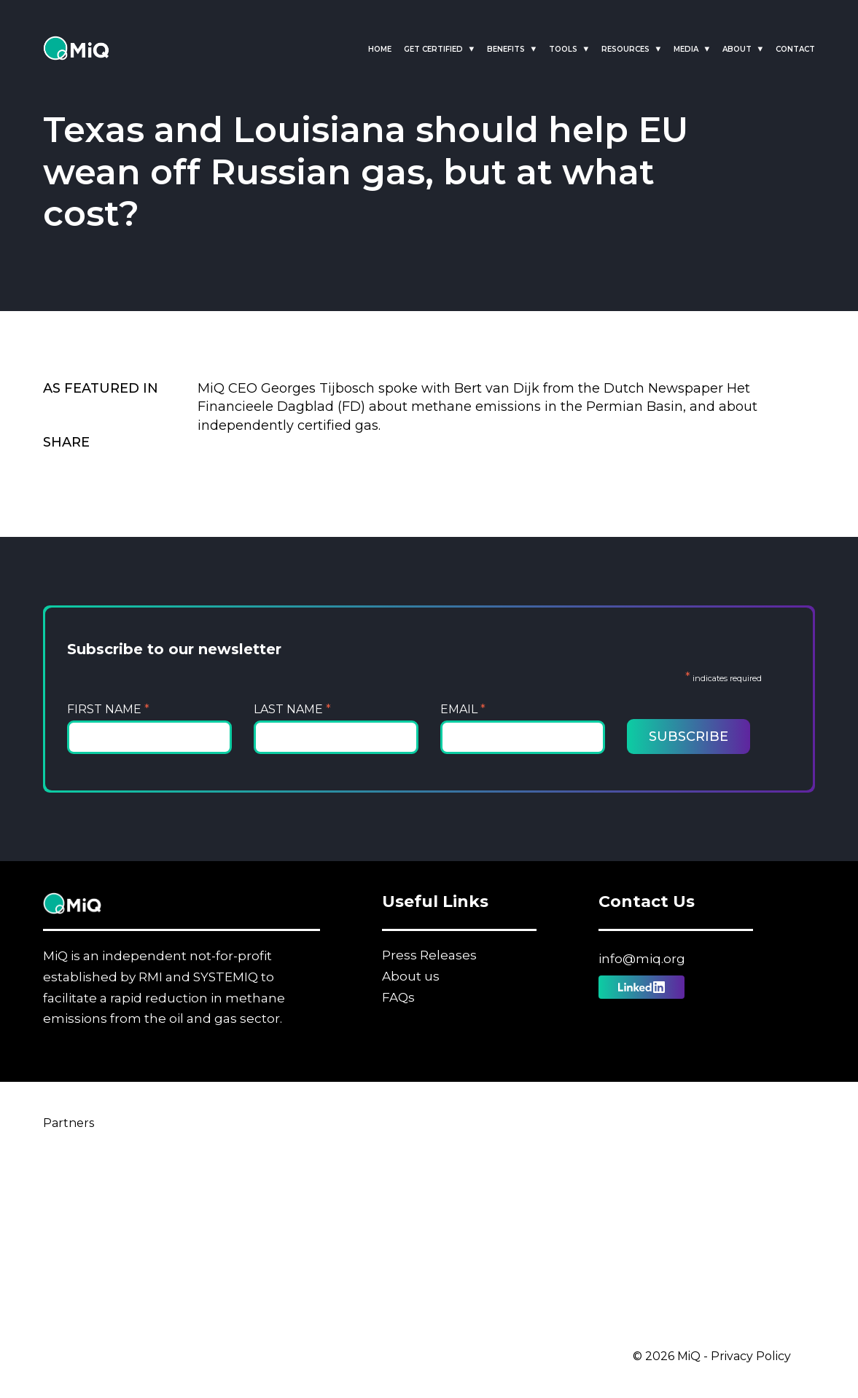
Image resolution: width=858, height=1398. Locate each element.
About (737, 49)
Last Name (292, 709)
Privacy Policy (751, 1356)
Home (379, 49)
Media (686, 49)
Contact (795, 49)
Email (462, 709)
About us (411, 976)
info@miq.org (641, 958)
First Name (108, 709)
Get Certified (433, 49)
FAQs (398, 997)
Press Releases (429, 955)
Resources (625, 49)
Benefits (506, 49)
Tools (563, 49)
